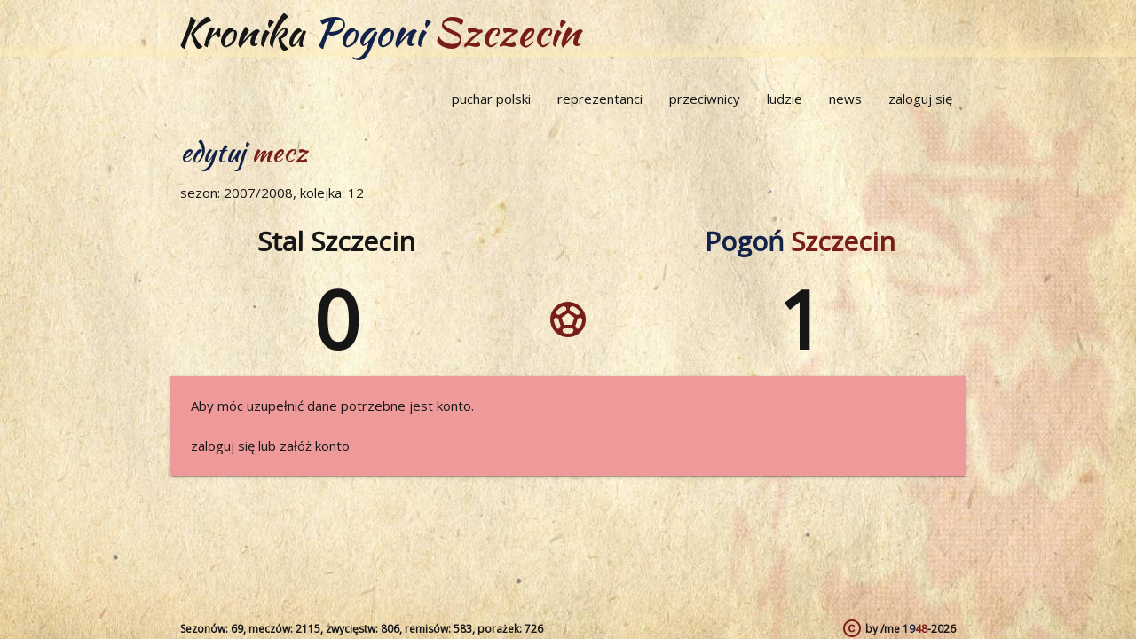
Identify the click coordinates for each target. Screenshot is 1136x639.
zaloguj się (920, 98)
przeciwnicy (704, 98)
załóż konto (315, 445)
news (845, 98)
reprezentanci (600, 98)
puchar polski (491, 98)
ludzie (784, 98)
